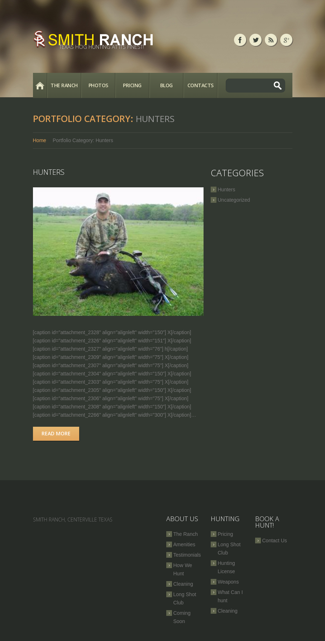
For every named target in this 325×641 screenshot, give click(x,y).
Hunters (48, 172)
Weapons (228, 582)
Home (40, 85)
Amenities (184, 544)
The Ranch (64, 85)
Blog (166, 85)
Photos (98, 85)
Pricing (132, 85)
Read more (56, 433)
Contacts (200, 85)
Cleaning (183, 584)
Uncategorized (234, 200)
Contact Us (274, 540)
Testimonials (187, 555)
